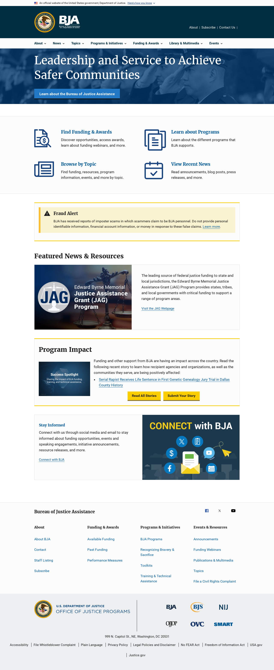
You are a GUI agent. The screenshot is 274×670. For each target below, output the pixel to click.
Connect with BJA (51, 460)
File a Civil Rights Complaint (215, 581)
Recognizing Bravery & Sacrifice (157, 552)
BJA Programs (151, 539)
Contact (40, 550)
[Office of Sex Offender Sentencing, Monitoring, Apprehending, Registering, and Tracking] (223, 626)
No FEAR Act (190, 645)
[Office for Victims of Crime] (197, 627)
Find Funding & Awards (45, 140)
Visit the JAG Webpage (157, 308)
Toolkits (146, 565)
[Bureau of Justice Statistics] (197, 613)
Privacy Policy (118, 645)
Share (242, 28)
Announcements (206, 539)
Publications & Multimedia (213, 560)
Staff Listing (43, 560)
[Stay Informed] (191, 447)
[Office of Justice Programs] (44, 22)
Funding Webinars (207, 550)
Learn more (211, 226)
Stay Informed (52, 425)
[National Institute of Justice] (223, 610)
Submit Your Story (181, 396)
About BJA (42, 539)
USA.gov (256, 645)
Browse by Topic (45, 172)
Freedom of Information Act (225, 645)
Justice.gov (137, 655)
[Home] (69, 22)
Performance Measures (104, 560)
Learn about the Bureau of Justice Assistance (77, 94)
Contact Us (227, 27)
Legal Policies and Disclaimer (154, 645)
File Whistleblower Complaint (55, 645)
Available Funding (101, 539)
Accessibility (19, 645)
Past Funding (97, 550)
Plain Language (92, 645)
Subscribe (208, 27)
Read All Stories (144, 396)
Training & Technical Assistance (155, 578)
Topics (199, 571)
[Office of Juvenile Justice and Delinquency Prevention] (171, 627)
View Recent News (155, 172)
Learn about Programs (155, 140)
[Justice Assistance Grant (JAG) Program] (83, 297)
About (193, 27)
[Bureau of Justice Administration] (171, 610)
